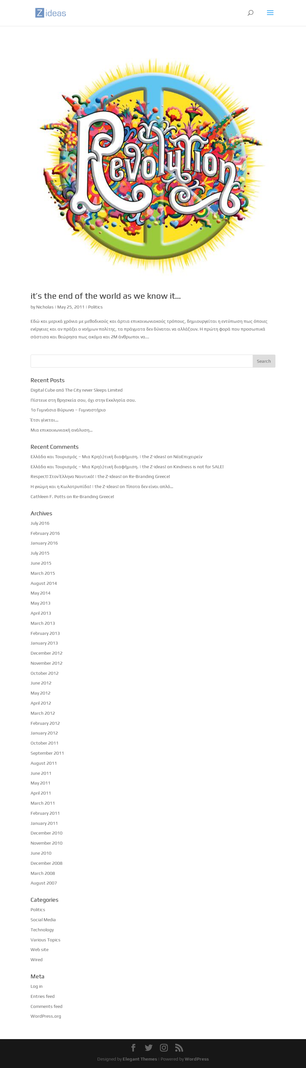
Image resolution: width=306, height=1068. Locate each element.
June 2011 (41, 773)
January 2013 (44, 643)
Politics (95, 306)
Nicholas (45, 306)
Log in (37, 986)
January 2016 (44, 543)
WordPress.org (46, 1016)
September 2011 (47, 753)
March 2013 (43, 623)
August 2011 (44, 763)
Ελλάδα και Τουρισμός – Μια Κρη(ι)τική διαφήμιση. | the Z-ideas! (98, 456)
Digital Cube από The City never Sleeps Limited (77, 390)
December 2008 (46, 863)
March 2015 (43, 573)
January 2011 (44, 823)
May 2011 (40, 782)
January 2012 (44, 732)
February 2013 (45, 633)
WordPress (197, 1059)
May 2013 (40, 603)
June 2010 (41, 853)
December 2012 (46, 653)
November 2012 (46, 663)
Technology (42, 929)
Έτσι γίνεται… (45, 419)
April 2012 (41, 703)
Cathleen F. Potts (48, 496)
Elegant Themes (140, 1059)
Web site (39, 949)
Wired (37, 959)
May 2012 (40, 693)
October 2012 (45, 673)
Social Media (43, 919)
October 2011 (45, 743)
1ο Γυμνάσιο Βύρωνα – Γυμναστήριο (68, 409)
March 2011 (43, 803)
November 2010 (46, 843)
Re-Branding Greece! (149, 476)
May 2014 (40, 593)
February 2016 (45, 533)
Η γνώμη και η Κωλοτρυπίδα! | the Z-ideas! (75, 486)
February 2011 (45, 813)
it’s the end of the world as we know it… (106, 296)
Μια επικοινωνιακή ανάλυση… (62, 430)
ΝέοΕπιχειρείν (187, 456)
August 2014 (44, 583)
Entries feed (43, 996)
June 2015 (41, 563)
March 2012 (43, 713)
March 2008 (43, 873)
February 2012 (45, 723)
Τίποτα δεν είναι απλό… (149, 486)
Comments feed (46, 1006)
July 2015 (40, 553)
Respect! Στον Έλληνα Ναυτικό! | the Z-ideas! (76, 476)
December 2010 (46, 833)
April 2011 (41, 793)
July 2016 (40, 523)
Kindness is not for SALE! (198, 466)
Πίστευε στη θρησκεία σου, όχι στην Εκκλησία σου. (83, 400)
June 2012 (41, 682)
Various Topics (45, 939)
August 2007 (44, 883)
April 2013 (41, 613)
